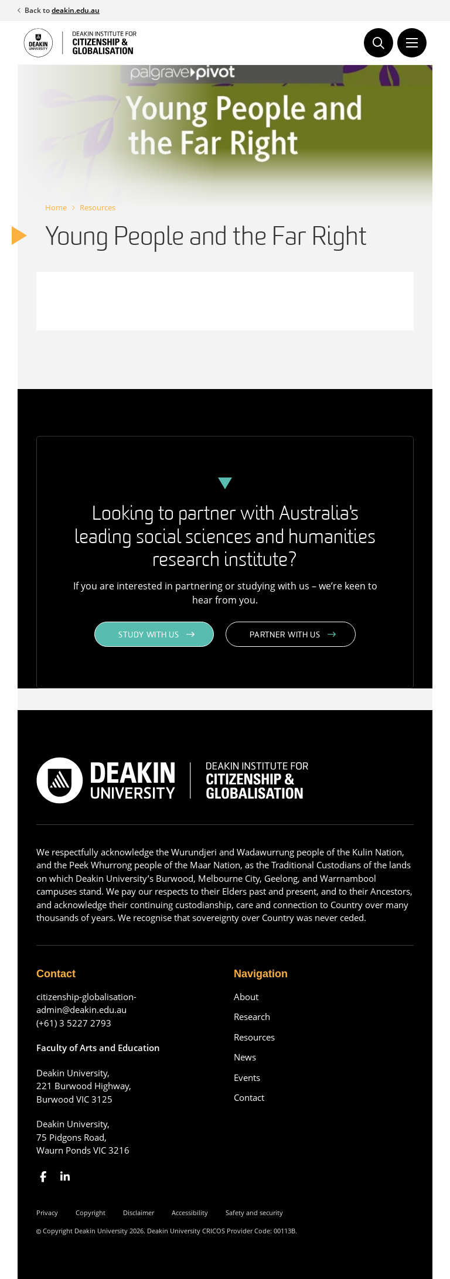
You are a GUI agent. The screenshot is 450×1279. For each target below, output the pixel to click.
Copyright (90, 1212)
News (245, 1057)
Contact (249, 1097)
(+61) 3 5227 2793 (73, 1023)
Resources (97, 207)
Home (56, 207)
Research (252, 1016)
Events (247, 1077)
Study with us (148, 635)
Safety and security (254, 1212)
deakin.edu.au (76, 10)
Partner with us (285, 635)
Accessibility (190, 1212)
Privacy (47, 1212)
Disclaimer (138, 1212)
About (246, 996)
